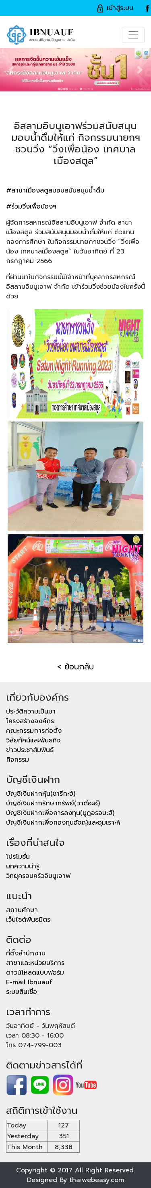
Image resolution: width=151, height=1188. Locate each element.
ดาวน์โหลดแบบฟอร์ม (35, 972)
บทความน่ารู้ (22, 866)
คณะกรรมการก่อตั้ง (34, 731)
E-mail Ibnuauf (29, 982)
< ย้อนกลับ (75, 667)
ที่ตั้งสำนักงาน (26, 953)
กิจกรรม (17, 759)
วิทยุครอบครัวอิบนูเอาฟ (38, 876)
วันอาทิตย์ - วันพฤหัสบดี (40, 1026)
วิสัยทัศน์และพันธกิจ (33, 740)
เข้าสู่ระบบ (114, 8)
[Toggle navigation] (133, 35)
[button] (11, 69)
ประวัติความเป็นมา (31, 711)
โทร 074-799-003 (34, 1045)
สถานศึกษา (22, 910)
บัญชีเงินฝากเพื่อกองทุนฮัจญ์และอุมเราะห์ (63, 822)
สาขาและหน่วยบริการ (35, 963)
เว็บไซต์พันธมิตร (28, 919)
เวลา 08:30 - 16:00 (35, 1035)
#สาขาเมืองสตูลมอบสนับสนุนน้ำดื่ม (55, 190)
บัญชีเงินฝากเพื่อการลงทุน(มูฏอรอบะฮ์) (60, 813)
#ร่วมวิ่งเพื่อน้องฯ (31, 206)
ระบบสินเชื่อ (21, 992)
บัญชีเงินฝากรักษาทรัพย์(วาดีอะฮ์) (53, 803)
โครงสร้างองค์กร (30, 721)
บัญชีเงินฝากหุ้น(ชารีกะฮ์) (40, 794)
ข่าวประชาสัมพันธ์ (30, 750)
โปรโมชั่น (18, 857)
